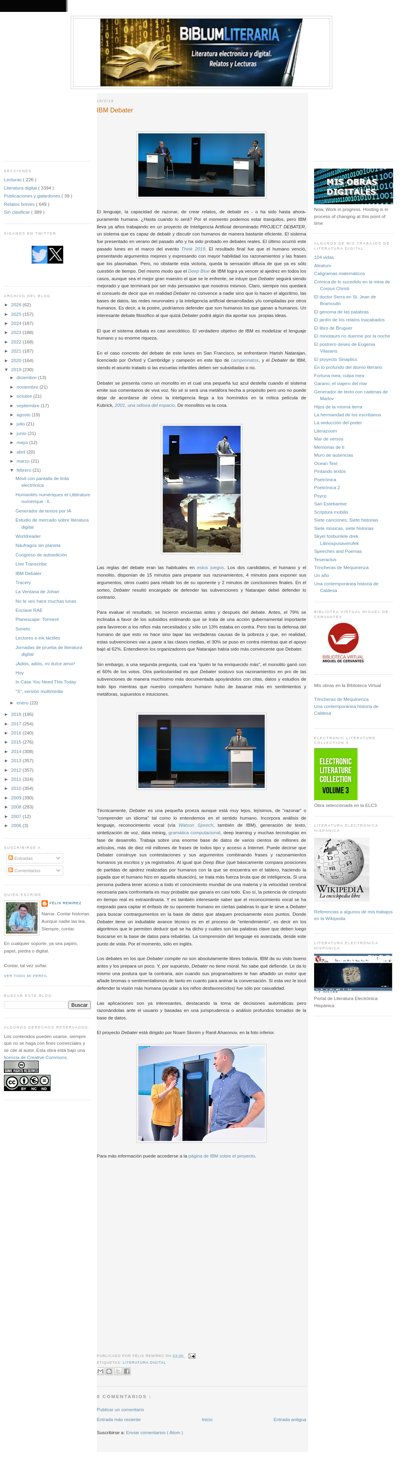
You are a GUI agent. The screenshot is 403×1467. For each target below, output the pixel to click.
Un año (321, 575)
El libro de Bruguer (333, 327)
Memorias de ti (329, 447)
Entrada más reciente (119, 1419)
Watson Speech (196, 824)
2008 (17, 806)
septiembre (29, 405)
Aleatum (322, 265)
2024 (17, 323)
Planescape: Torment (37, 619)
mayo (23, 442)
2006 (17, 825)
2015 (17, 741)
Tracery (23, 582)
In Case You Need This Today (45, 681)
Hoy (19, 672)
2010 (17, 788)
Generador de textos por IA (43, 510)
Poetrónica (325, 479)
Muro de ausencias (333, 454)
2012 (17, 769)
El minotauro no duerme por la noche (352, 335)
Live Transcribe (31, 563)
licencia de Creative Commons (35, 1057)
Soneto (22, 628)
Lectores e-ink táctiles (37, 637)
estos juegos (210, 567)
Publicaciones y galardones (33, 195)
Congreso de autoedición (41, 554)
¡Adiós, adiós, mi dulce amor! (45, 663)
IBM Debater (28, 573)
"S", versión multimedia (39, 691)
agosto (24, 414)
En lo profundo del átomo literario (348, 367)
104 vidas (324, 257)
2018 (17, 714)
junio (22, 433)
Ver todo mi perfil (26, 976)
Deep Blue (199, 270)
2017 (17, 723)
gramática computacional (194, 832)
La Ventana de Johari (37, 591)
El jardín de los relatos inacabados (349, 319)
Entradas (20, 858)
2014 (17, 751)
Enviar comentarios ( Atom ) (154, 1432)
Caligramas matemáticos (339, 273)
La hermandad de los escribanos (347, 414)
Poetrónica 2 (327, 487)
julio (21, 423)
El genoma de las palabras (341, 311)
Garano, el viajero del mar (340, 383)
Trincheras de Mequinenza (341, 567)
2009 (17, 797)
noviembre (28, 386)
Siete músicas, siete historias (344, 528)
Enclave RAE (29, 610)
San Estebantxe (330, 503)
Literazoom (325, 430)
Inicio (207, 1419)
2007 (17, 816)
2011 (17, 779)
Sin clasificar (17, 211)
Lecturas (13, 179)
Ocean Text (325, 463)
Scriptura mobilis (331, 511)
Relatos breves (20, 204)
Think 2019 (193, 248)
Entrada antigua (289, 1419)
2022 (17, 341)
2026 (17, 304)
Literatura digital (21, 187)
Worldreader (28, 536)
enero (23, 702)
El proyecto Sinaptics (335, 359)
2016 (17, 732)
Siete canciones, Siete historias (346, 519)
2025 (17, 314)
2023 (17, 332)
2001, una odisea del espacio (145, 405)
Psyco (320, 495)
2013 (17, 760)
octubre (25, 396)
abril (21, 451)
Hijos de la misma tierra (338, 406)
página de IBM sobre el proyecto (221, 1155)
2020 (17, 360)
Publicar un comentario (120, 1409)
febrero (24, 470)
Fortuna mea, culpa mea (339, 375)
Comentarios (24, 870)
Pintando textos (330, 471)
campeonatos (245, 359)
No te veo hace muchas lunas (45, 601)
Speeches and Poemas (338, 551)
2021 (17, 350)
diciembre (27, 377)
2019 (17, 369)
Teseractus (325, 559)
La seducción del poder (338, 422)
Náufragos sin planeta (37, 545)
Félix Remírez (65, 903)
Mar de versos (328, 438)
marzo (24, 460)
